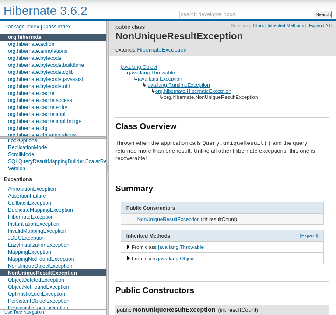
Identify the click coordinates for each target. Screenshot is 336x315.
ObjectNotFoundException (38, 287)
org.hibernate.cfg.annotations (42, 135)
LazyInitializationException (39, 245)
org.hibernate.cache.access (40, 100)
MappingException (29, 252)
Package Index (21, 27)
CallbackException (29, 203)
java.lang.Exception (160, 78)
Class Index (57, 27)
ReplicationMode (27, 147)
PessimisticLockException (38, 308)
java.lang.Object (139, 67)
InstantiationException (33, 224)
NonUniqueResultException (42, 273)
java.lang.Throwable (152, 72)
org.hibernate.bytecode (35, 58)
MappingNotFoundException (41, 259)
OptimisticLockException (36, 294)
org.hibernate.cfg (27, 128)
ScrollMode (21, 154)
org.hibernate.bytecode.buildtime (46, 65)
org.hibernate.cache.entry (37, 107)
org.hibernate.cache (31, 93)
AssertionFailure (27, 196)
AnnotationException (32, 189)
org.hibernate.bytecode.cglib (41, 72)
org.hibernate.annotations (37, 51)
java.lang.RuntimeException (178, 85)
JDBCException (26, 238)
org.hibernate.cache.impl (36, 114)
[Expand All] (320, 25)
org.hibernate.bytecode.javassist (45, 79)
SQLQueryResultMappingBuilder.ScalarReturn (62, 161)
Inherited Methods (285, 25)
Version (16, 168)
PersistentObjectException (39, 301)
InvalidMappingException (37, 231)
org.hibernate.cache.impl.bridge (44, 121)
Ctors (258, 25)
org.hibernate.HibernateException (193, 91)
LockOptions (22, 140)
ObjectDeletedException (36, 280)
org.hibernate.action (31, 44)
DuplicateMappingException (40, 210)
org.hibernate (25, 37)
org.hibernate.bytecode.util (39, 86)
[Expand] (309, 235)
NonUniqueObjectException (40, 266)
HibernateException (31, 217)
